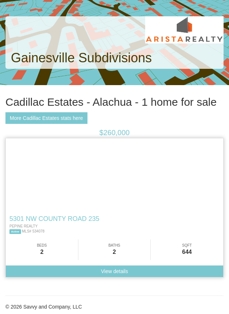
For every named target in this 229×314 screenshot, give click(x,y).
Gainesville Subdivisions (81, 57)
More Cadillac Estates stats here (46, 118)
